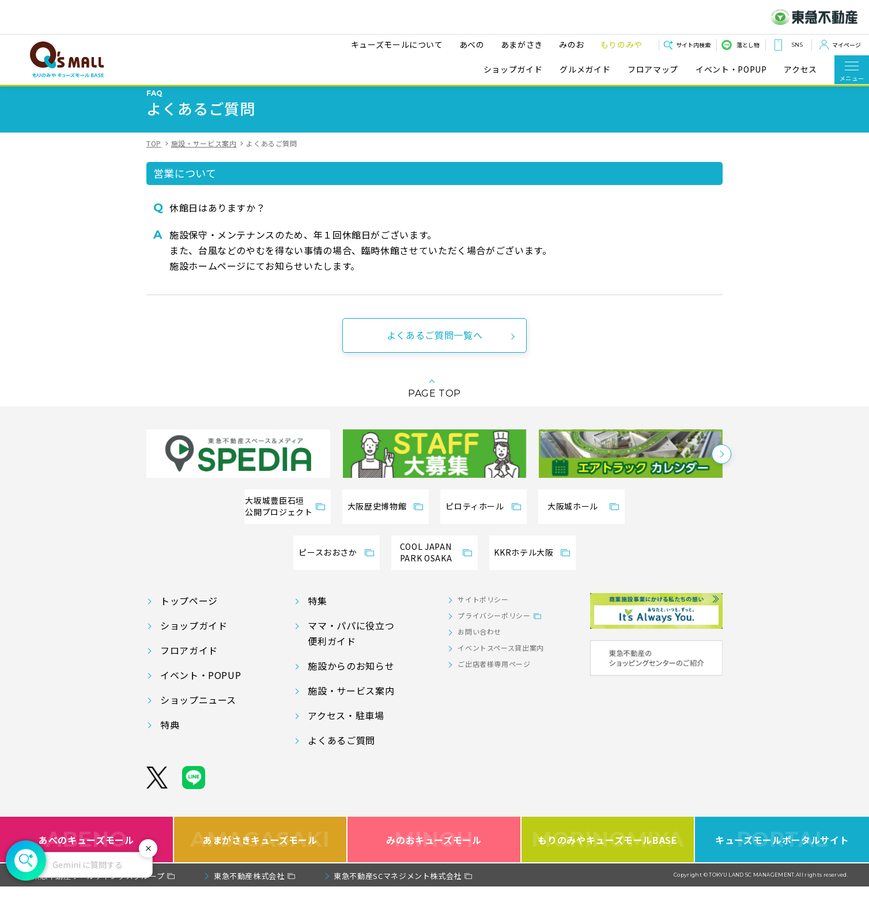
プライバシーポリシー (494, 627)
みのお (571, 44)
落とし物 (748, 44)
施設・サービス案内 (204, 155)
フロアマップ (653, 69)
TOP (153, 155)
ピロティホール (474, 517)
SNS (797, 44)
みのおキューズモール (433, 851)
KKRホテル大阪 (523, 563)
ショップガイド (512, 69)
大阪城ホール (572, 517)
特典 (169, 736)
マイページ (846, 44)
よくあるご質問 (341, 752)
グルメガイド (585, 69)
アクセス (800, 69)
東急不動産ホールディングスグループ (98, 887)
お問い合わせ (479, 643)
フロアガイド (189, 662)
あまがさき (522, 44)
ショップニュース (198, 711)
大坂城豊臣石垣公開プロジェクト (278, 517)
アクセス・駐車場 (346, 727)
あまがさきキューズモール (260, 851)
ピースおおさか (328, 563)
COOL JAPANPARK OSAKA (426, 563)
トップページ (189, 612)
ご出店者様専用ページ (494, 675)
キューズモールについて (397, 44)
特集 (317, 612)
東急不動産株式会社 (249, 887)
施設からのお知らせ (351, 677)
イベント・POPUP (731, 69)
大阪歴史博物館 (376, 517)
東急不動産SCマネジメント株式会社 (398, 887)
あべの (472, 44)
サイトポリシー (483, 611)
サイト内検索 (693, 44)
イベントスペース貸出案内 (501, 659)
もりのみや (621, 44)
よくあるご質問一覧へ (434, 346)
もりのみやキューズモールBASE (607, 851)
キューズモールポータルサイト (782, 851)
